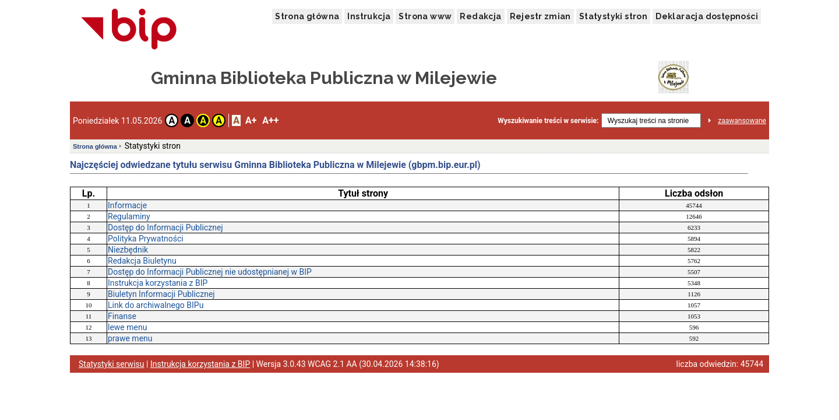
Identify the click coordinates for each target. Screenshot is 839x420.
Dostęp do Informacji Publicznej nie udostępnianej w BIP (210, 271)
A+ (250, 120)
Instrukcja (368, 16)
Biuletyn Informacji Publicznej (161, 294)
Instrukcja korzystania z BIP (157, 283)
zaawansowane (742, 121)
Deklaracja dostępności (706, 16)
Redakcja (480, 16)
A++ (270, 120)
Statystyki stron (613, 16)
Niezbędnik (128, 249)
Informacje (127, 205)
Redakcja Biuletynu (142, 260)
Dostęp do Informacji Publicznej (165, 227)
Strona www (425, 16)
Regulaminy (129, 216)
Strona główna (307, 16)
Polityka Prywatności (146, 238)
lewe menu (127, 327)
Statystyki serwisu (111, 364)
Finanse (122, 316)
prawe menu (130, 338)
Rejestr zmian (540, 16)
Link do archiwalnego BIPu (155, 305)
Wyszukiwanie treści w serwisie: (548, 121)
